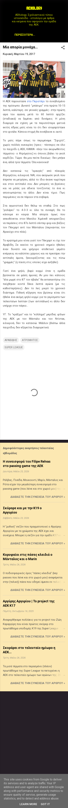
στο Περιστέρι (36, 101)
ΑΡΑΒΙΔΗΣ (11, 340)
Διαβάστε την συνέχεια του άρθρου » (37, 496)
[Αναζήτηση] (63, 9)
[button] (63, 47)
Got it (45, 804)
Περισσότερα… (25, 34)
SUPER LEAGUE (14, 347)
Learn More (28, 804)
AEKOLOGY (34, 9)
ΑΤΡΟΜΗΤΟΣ (30, 340)
